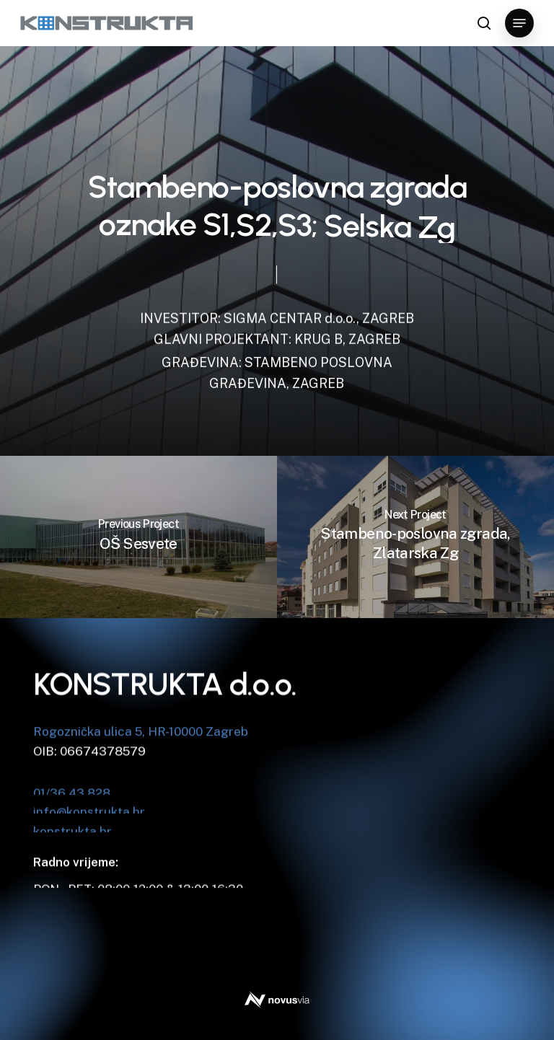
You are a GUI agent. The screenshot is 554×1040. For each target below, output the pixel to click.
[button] (519, 23)
